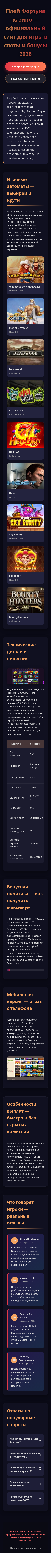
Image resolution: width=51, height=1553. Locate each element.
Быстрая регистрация (25, 66)
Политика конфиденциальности (25, 1548)
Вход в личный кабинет (25, 78)
